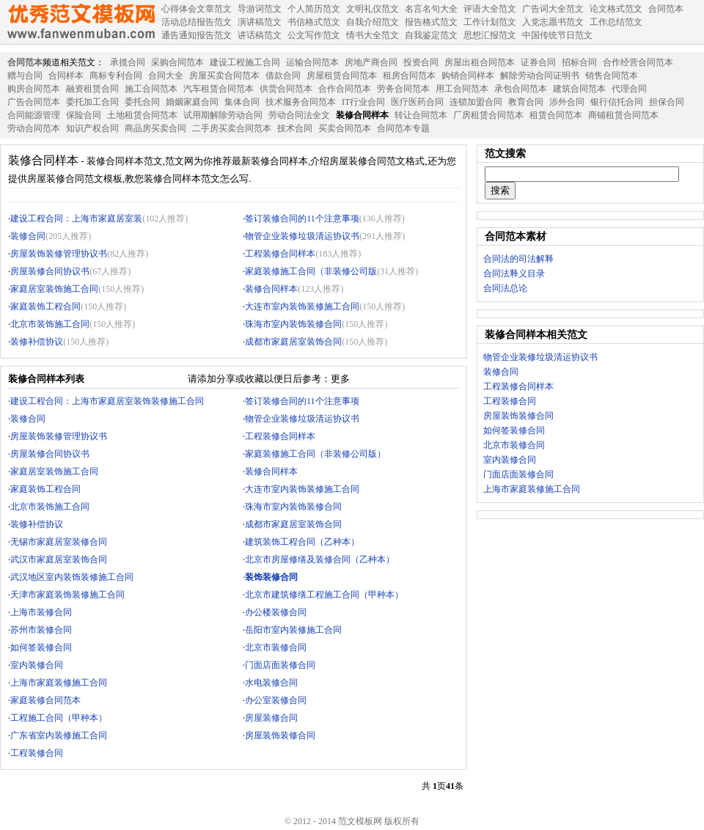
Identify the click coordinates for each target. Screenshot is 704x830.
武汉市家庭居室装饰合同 (58, 559)
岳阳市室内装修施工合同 (293, 630)
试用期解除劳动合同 (223, 115)
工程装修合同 (36, 753)
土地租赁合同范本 (142, 115)
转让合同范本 (421, 115)
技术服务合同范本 (300, 102)
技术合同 (294, 128)
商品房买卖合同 (155, 128)
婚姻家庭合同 (192, 102)
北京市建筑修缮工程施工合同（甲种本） (324, 595)
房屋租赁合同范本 (342, 75)
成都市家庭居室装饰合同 (293, 342)
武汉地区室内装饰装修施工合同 (71, 577)
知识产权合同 (92, 128)
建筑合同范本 (579, 89)
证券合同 (538, 62)
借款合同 (283, 75)
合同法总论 (505, 288)
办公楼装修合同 (276, 612)
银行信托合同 (616, 102)
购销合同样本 (467, 75)
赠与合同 (25, 75)
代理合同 (629, 89)
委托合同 (142, 102)
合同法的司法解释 (518, 259)
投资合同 (421, 62)
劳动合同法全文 (299, 115)
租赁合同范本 (555, 115)
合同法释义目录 (514, 273)
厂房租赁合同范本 (488, 115)
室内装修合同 (36, 665)
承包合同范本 (520, 89)
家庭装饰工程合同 (45, 306)
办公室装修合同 (276, 700)
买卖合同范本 (344, 128)
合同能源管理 (33, 115)
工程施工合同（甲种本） (58, 718)
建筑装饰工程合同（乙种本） (302, 542)
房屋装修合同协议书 (49, 271)
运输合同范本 (312, 62)
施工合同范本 (151, 89)
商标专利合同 (115, 75)
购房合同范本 (33, 89)
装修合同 (27, 236)
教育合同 (525, 102)
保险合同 (83, 115)
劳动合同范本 (33, 128)
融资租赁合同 (92, 89)
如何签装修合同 (41, 647)
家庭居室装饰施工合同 (54, 289)
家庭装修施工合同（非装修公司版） (315, 454)
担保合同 (666, 102)
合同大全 (165, 75)
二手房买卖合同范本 (231, 128)
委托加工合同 (92, 102)
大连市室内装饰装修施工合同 (302, 306)
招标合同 (579, 62)
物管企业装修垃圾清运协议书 (302, 236)
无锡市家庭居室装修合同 (58, 542)
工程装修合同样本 (280, 254)
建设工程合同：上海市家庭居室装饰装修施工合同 (107, 401)
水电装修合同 (271, 682)
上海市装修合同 (41, 612)
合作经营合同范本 (638, 62)
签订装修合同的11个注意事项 (302, 218)
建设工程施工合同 (245, 62)
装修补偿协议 (36, 342)
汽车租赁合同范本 (218, 89)
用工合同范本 (462, 89)
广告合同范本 (33, 102)
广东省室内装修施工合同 (58, 735)
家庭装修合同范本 (45, 700)
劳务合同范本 (403, 89)
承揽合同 (127, 62)
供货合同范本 (286, 89)
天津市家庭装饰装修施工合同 (67, 595)
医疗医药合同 (417, 102)
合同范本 (25, 62)
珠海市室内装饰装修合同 (293, 324)
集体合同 (242, 102)
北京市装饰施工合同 (49, 324)
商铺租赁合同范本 (623, 115)
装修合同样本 (362, 115)
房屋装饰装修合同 (280, 735)
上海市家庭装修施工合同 (58, 682)
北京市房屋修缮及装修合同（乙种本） (320, 559)
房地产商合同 (371, 62)
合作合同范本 (344, 89)
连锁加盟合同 (476, 102)
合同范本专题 (403, 128)
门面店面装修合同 (280, 665)
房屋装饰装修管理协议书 (58, 254)
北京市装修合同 (276, 647)
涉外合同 (566, 102)
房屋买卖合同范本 (224, 75)
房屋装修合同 (271, 718)
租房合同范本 (409, 75)
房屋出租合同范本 (479, 62)
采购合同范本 (177, 62)
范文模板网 (80, 22)
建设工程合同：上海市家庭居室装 (76, 218)
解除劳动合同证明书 (539, 75)
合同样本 (66, 75)
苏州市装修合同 (41, 630)
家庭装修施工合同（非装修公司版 (311, 271)
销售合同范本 (611, 75)
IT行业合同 (363, 102)
